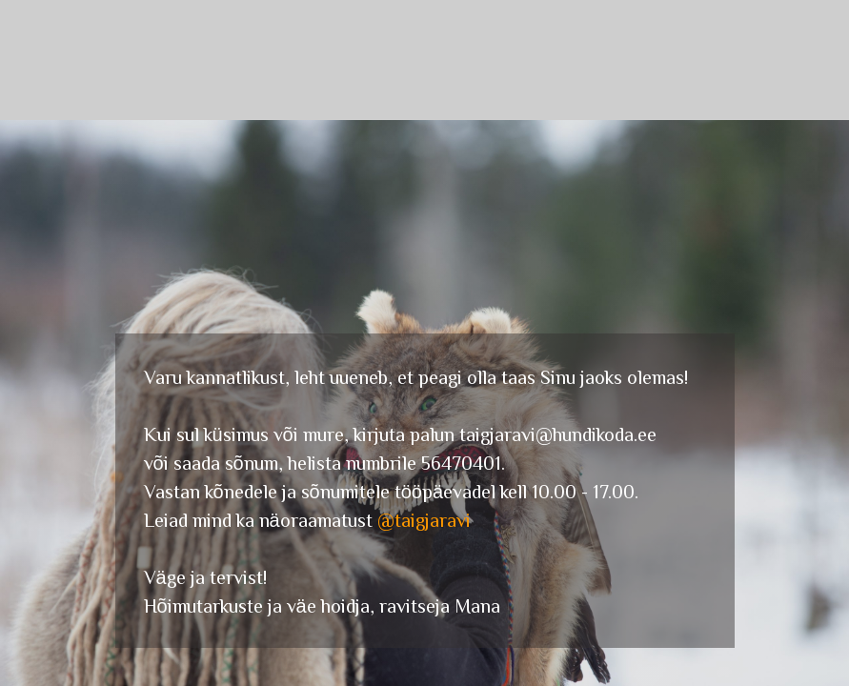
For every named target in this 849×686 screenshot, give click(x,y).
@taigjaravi (424, 519)
